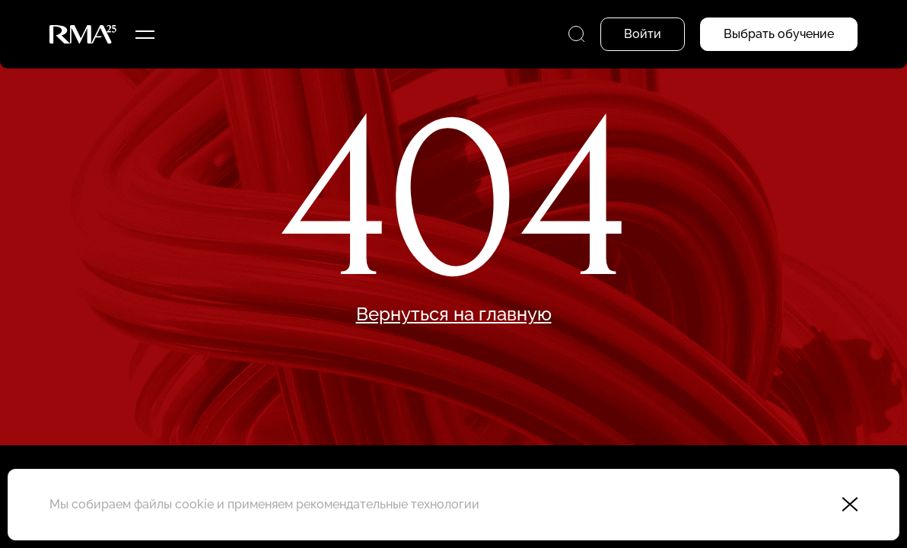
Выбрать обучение (779, 34)
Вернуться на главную (454, 314)
